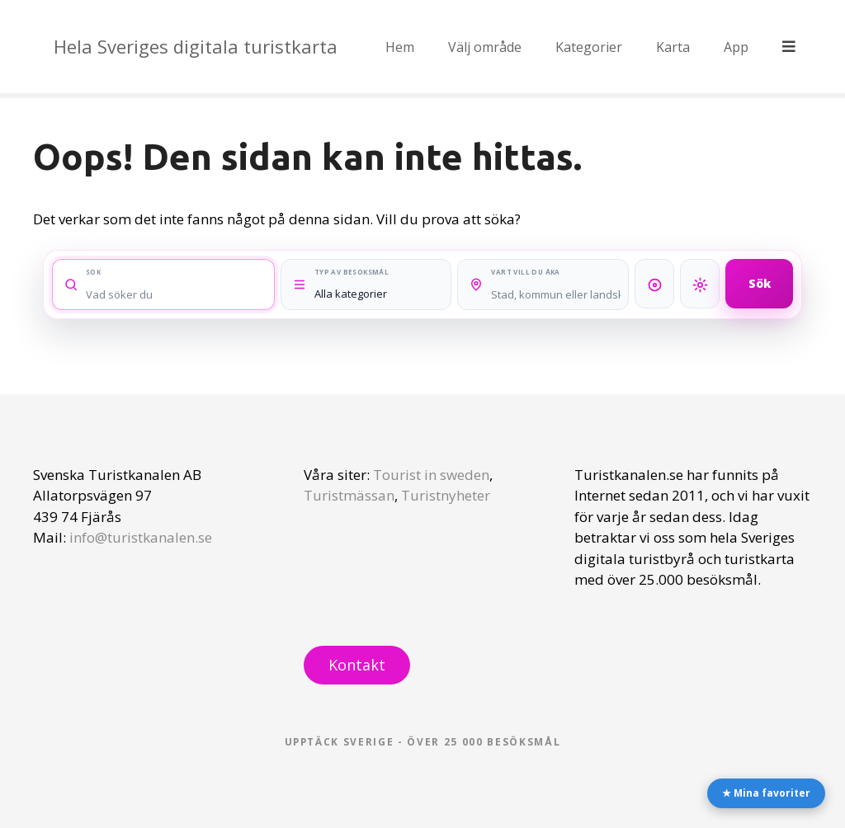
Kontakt (356, 665)
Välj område (486, 47)
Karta (675, 47)
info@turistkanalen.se (140, 537)
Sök (759, 283)
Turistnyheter (445, 495)
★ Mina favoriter (766, 793)
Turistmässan (349, 495)
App (737, 47)
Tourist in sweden (431, 474)
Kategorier (590, 47)
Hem (401, 47)
